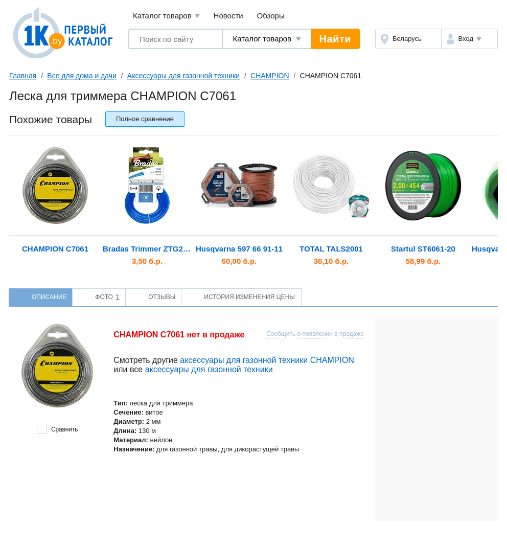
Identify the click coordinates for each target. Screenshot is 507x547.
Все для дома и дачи (82, 76)
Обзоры (271, 15)
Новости (228, 15)
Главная (22, 76)
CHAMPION (269, 76)
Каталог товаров (166, 16)
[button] (469, 39)
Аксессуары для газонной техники (183, 76)
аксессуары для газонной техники (209, 369)
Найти (335, 38)
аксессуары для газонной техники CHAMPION (267, 360)
